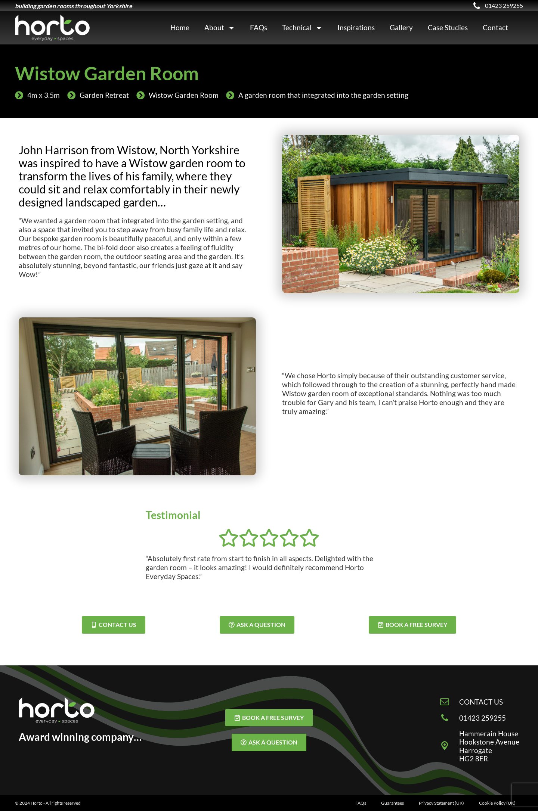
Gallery (401, 27)
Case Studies (448, 27)
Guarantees (392, 803)
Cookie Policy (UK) (497, 803)
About (219, 28)
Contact (495, 27)
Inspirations (356, 27)
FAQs (258, 27)
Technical (302, 28)
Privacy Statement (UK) (441, 803)
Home (179, 27)
